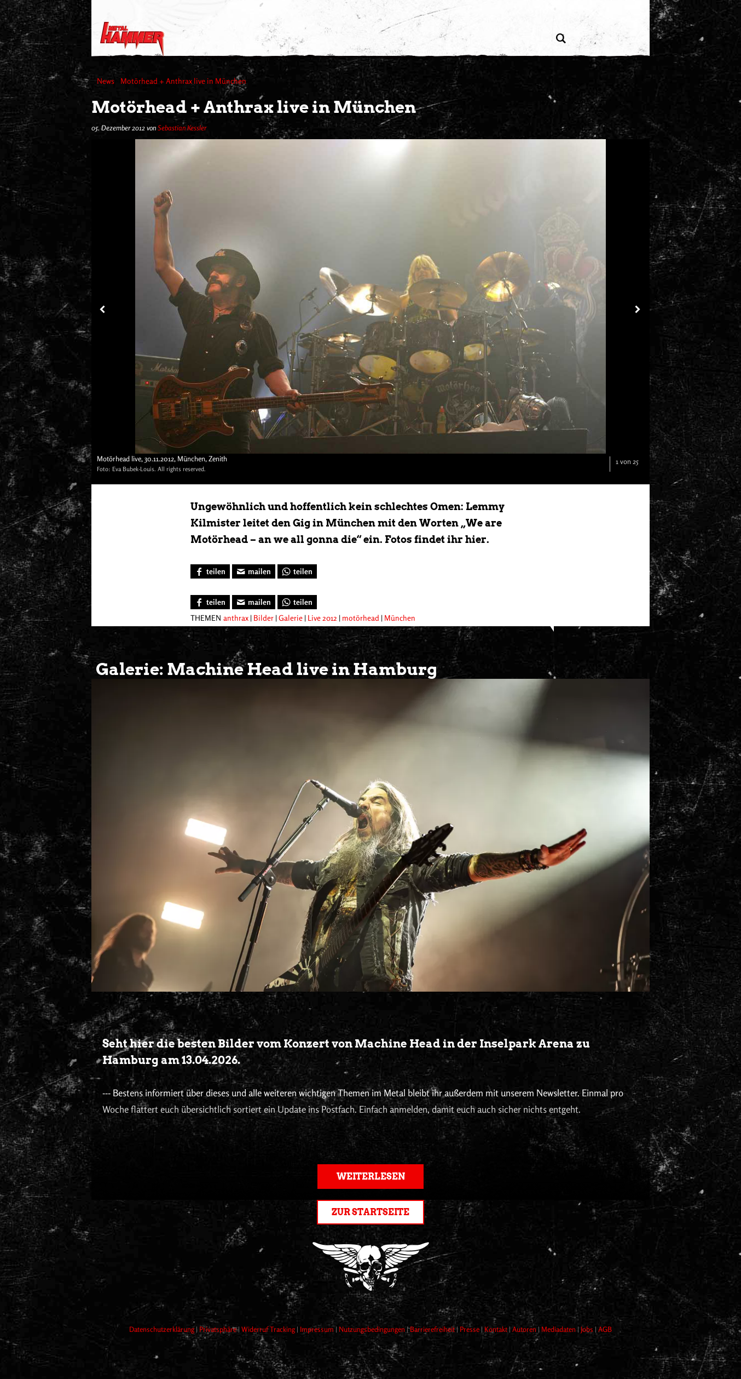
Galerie (291, 617)
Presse (470, 1329)
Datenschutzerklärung (162, 1329)
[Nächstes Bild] (636, 309)
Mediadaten (559, 1329)
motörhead (360, 617)
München (399, 617)
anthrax (235, 617)
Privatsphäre (218, 1329)
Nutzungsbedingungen (373, 1329)
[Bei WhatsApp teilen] (297, 571)
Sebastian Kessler (182, 127)
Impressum (317, 1329)
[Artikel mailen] (253, 571)
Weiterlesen (371, 1176)
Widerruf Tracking (269, 1329)
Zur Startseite (370, 1212)
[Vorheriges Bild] (102, 309)
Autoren (525, 1329)
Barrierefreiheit (433, 1329)
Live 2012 (322, 617)
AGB (605, 1329)
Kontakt (496, 1329)
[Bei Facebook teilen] (210, 571)
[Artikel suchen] (560, 38)
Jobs (588, 1329)
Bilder (263, 617)
